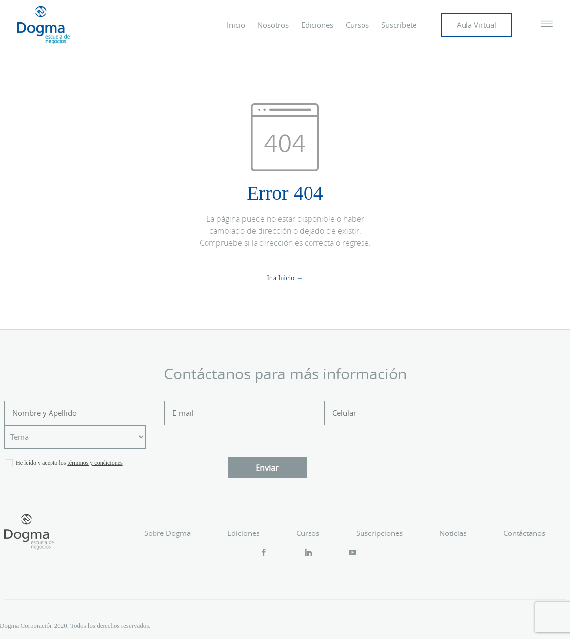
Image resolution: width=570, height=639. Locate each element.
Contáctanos (524, 533)
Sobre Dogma (167, 533)
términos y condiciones (94, 462)
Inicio (236, 25)
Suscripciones (379, 533)
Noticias (452, 533)
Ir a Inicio (280, 278)
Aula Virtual (476, 25)
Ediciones (317, 25)
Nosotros (273, 25)
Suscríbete (398, 25)
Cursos (357, 25)
